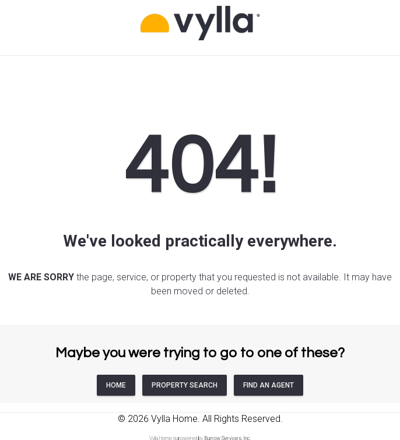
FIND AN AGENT (268, 385)
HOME (116, 385)
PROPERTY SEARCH (184, 385)
